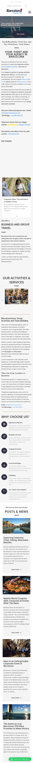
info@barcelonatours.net (14, 6)
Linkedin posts (13, 134)
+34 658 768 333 (16, 115)
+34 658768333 (17, 2)
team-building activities (9, 67)
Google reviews (24, 125)
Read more (16, 569)
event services (22, 82)
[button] (20, 759)
